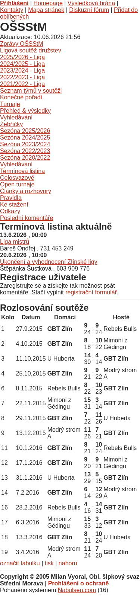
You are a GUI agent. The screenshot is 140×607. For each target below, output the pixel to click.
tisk (49, 563)
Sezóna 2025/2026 (25, 131)
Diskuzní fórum (89, 10)
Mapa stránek (46, 10)
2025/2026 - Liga (22, 57)
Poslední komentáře (26, 218)
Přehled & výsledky (25, 111)
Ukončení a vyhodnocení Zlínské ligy (48, 262)
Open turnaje (17, 184)
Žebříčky (11, 124)
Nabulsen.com (77, 590)
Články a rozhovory (25, 191)
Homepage (48, 3)
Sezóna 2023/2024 (25, 144)
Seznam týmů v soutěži (31, 90)
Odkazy (10, 211)
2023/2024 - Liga (22, 70)
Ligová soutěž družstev (30, 50)
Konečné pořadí (21, 97)
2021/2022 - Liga (22, 84)
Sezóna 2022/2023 (25, 151)
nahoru (68, 563)
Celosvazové (17, 178)
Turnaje (10, 104)
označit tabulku (20, 563)
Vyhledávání (16, 117)
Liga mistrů (14, 242)
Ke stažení (14, 204)
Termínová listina (22, 171)
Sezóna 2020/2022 (25, 157)
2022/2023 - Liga (22, 77)
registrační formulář (91, 292)
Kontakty (11, 10)
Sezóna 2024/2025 (25, 137)
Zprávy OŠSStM (21, 44)
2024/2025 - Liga (22, 64)
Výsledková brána (91, 3)
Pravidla (11, 198)
